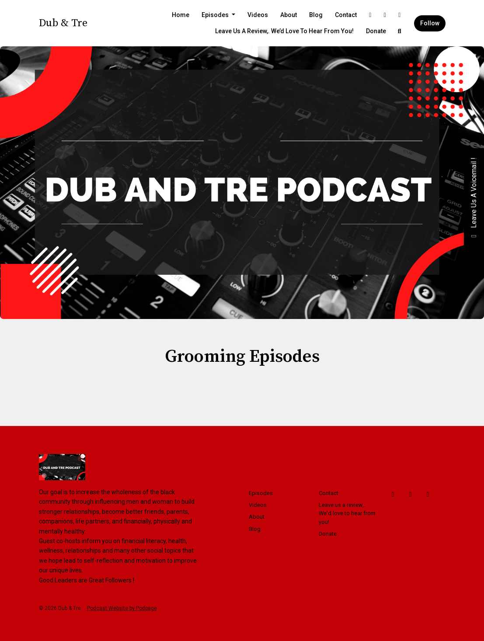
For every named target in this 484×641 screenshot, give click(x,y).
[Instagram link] (399, 15)
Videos (257, 14)
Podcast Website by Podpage (122, 608)
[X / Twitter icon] (410, 494)
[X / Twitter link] (385, 15)
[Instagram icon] (428, 494)
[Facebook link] (370, 15)
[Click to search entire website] (399, 31)
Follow (429, 23)
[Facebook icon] (393, 494)
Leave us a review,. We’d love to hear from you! (284, 31)
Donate (376, 31)
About (288, 14)
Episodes (216, 14)
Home (180, 14)
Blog (316, 14)
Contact (346, 14)
